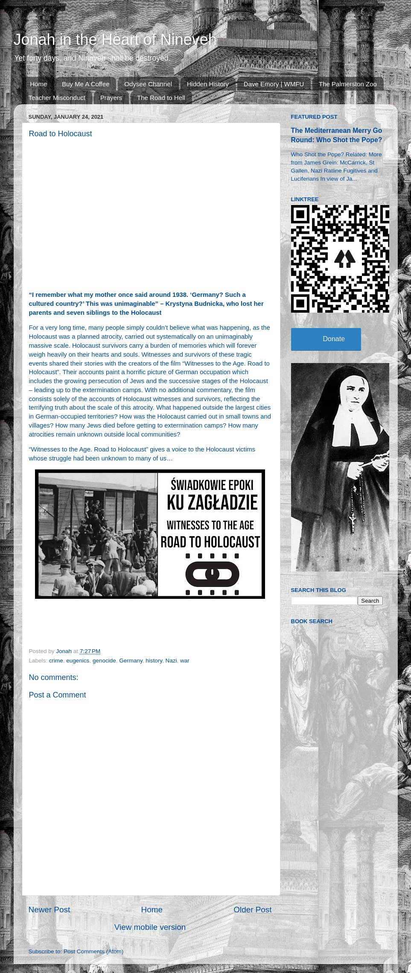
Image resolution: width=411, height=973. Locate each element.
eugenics (77, 660)
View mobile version (150, 927)
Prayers (111, 97)
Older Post (252, 909)
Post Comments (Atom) (93, 951)
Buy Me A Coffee (85, 84)
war (184, 660)
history (154, 660)
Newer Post (49, 909)
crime (56, 660)
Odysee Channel (148, 84)
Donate (334, 339)
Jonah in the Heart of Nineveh (115, 39)
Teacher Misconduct (57, 97)
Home (38, 84)
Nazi (171, 660)
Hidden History (208, 84)
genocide (104, 660)
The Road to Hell (161, 97)
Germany (131, 660)
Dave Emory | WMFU (274, 84)
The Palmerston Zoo (348, 84)
